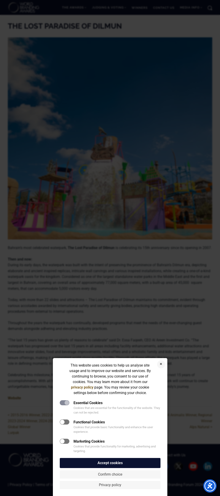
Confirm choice (110, 474)
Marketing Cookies (89, 441)
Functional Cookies (89, 422)
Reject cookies (161, 364)
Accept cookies (110, 463)
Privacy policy (110, 485)
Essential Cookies (88, 403)
